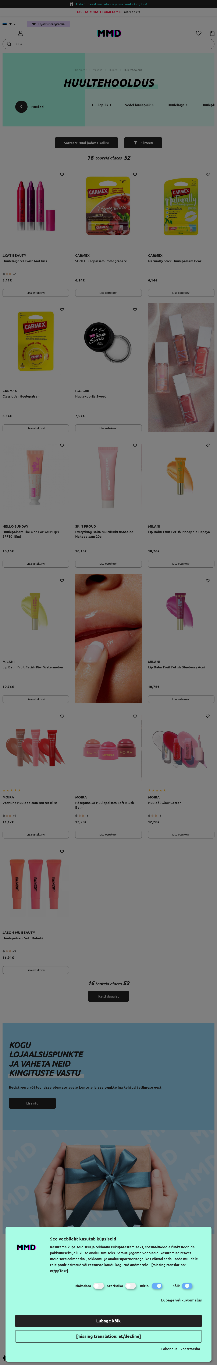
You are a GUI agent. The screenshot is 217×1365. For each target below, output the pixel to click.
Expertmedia (189, 1349)
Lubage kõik (108, 1320)
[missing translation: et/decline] (108, 1336)
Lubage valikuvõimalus (181, 1300)
